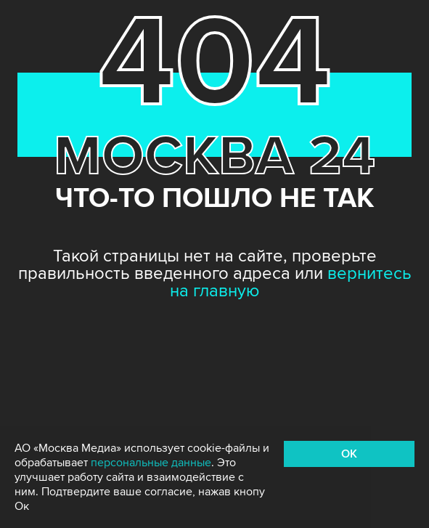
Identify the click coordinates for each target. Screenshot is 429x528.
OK (349, 454)
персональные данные (151, 462)
